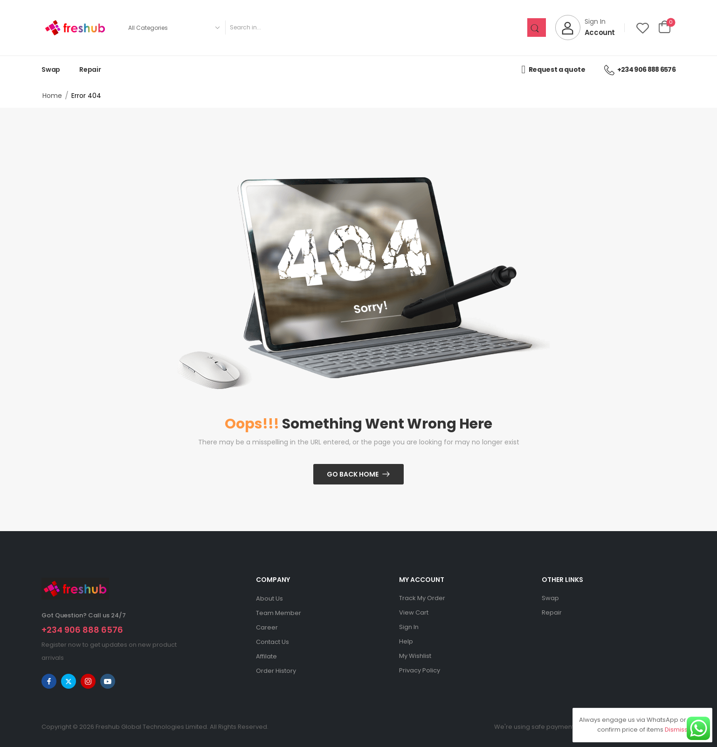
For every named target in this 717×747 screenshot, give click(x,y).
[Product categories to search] (174, 27)
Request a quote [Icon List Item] (553, 69)
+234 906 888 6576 (82, 630)
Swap (50, 69)
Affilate (266, 656)
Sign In (409, 626)
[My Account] (585, 27)
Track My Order (422, 598)
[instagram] (88, 681)
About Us (269, 598)
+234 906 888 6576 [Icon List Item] (640, 69)
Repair (90, 69)
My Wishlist (415, 655)
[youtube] (107, 681)
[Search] (376, 27)
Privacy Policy (419, 670)
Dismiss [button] (676, 729)
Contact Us (272, 641)
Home (52, 95)
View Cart (413, 612)
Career (267, 627)
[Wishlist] (642, 27)
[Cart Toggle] (664, 27)
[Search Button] (536, 27)
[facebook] (48, 681)
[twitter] (68, 681)
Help (406, 641)
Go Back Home (353, 474)
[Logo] (75, 27)
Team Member (278, 613)
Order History (276, 670)
